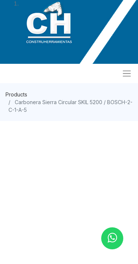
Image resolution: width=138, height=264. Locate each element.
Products (16, 94)
